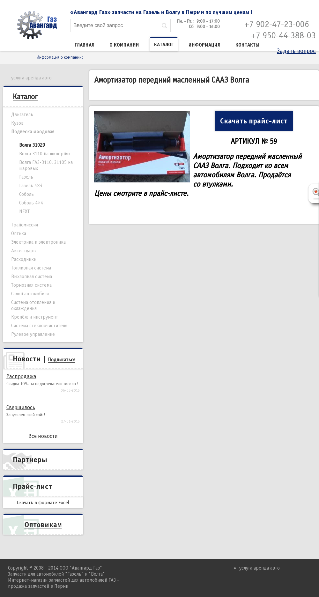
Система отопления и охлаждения (33, 305)
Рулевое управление (33, 334)
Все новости (43, 436)
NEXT (24, 211)
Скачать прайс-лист (253, 120)
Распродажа (21, 376)
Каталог (164, 45)
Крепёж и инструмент (34, 317)
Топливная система (31, 268)
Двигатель (22, 114)
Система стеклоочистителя (39, 325)
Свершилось (20, 407)
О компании (124, 45)
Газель (26, 177)
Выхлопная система (31, 276)
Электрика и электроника (38, 242)
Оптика (18, 233)
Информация (204, 45)
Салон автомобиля (30, 294)
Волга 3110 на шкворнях (44, 154)
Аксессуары (23, 251)
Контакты (247, 45)
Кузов (17, 123)
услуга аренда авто (31, 78)
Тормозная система (31, 285)
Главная (84, 45)
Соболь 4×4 (31, 203)
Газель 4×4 (30, 185)
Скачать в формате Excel (43, 502)
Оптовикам (43, 524)
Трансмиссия (24, 225)
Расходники (23, 259)
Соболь (26, 194)
